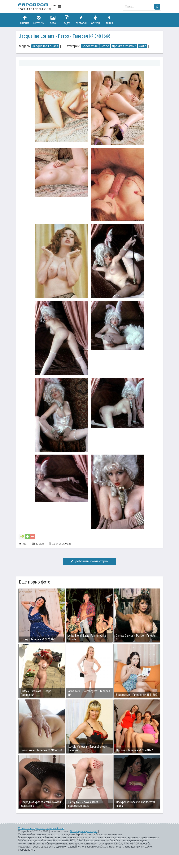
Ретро (104, 46)
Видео (67, 20)
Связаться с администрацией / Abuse (41, 828)
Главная (24, 20)
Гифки (109, 20)
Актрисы (95, 20)
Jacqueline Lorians (45, 46)
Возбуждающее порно (83, 831)
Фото (53, 20)
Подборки (81, 20)
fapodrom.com (37, 6)
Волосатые (90, 46)
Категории (39, 20)
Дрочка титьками (124, 46)
